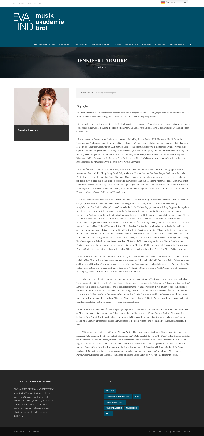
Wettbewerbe (101, 45)
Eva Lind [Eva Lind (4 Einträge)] (110, 391)
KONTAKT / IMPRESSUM (26, 431)
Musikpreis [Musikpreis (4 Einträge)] (131, 408)
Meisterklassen (44, 45)
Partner (160, 45)
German (168, 2)
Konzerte (82, 45)
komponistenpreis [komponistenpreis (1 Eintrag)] (115, 402)
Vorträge (131, 45)
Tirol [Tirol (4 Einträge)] (109, 414)
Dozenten (65, 45)
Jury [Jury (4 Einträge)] (137, 397)
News (118, 45)
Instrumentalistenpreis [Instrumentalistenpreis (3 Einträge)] (118, 397)
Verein (146, 45)
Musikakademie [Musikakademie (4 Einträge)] (114, 408)
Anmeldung (177, 45)
